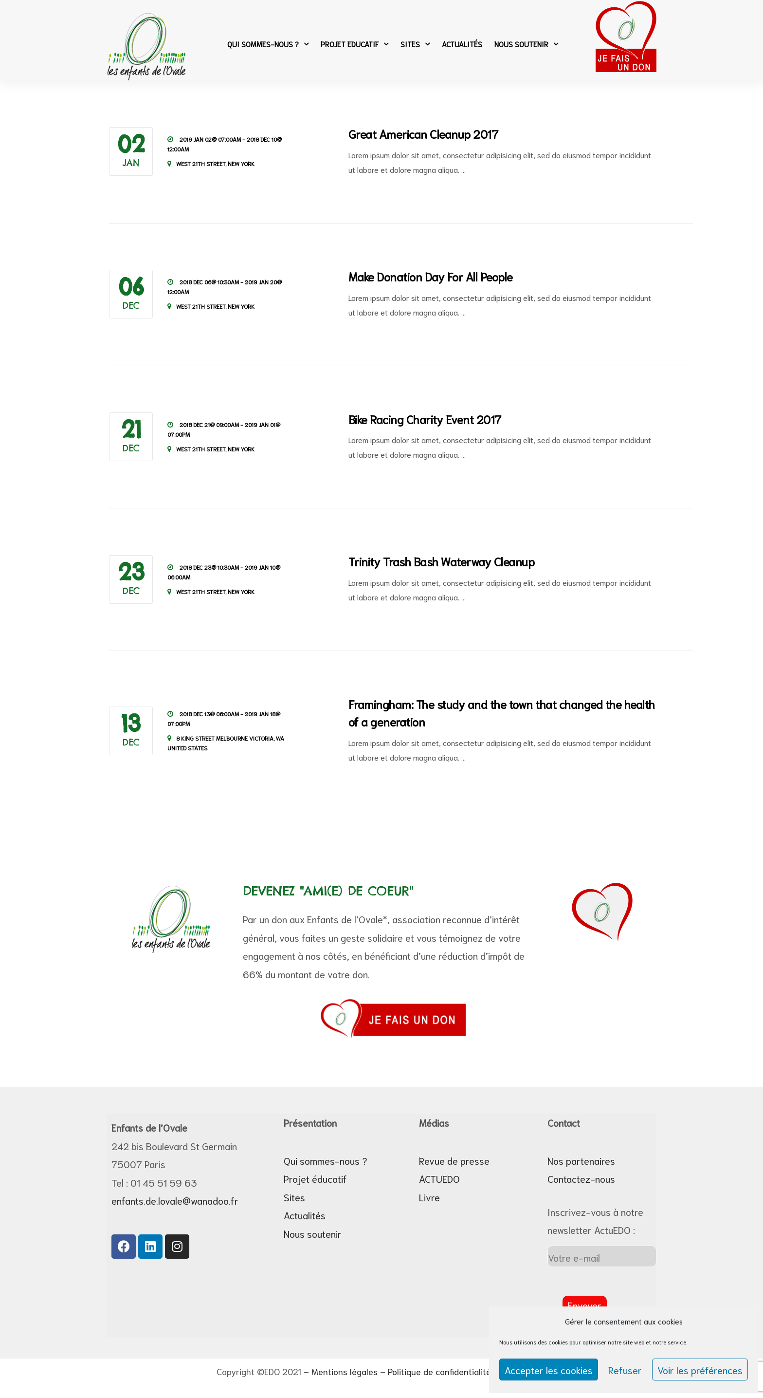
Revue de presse (454, 1160)
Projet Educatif (354, 44)
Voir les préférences (700, 1369)
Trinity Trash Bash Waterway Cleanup (441, 561)
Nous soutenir (526, 44)
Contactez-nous (581, 1178)
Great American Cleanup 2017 (423, 133)
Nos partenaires (581, 1160)
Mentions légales (344, 1371)
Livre (429, 1197)
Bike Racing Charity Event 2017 (424, 419)
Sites (415, 44)
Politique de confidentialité (439, 1371)
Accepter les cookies (549, 1369)
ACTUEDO (439, 1178)
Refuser (625, 1369)
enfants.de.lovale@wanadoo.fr (174, 1200)
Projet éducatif (315, 1178)
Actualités (462, 44)
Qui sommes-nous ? (268, 44)
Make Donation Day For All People (430, 276)
